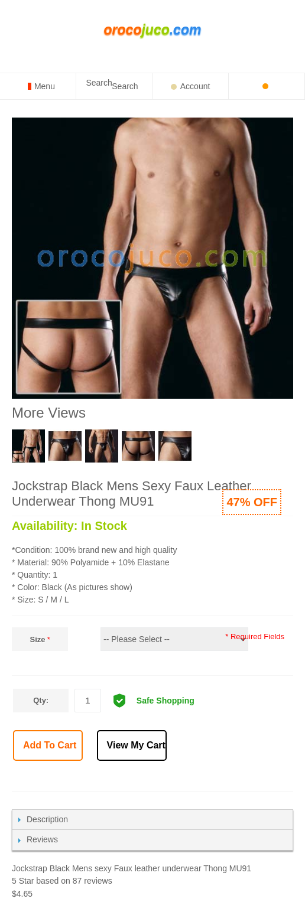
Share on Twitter (216, 778)
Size (38, 639)
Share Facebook (190, 778)
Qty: (40, 700)
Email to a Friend (164, 778)
